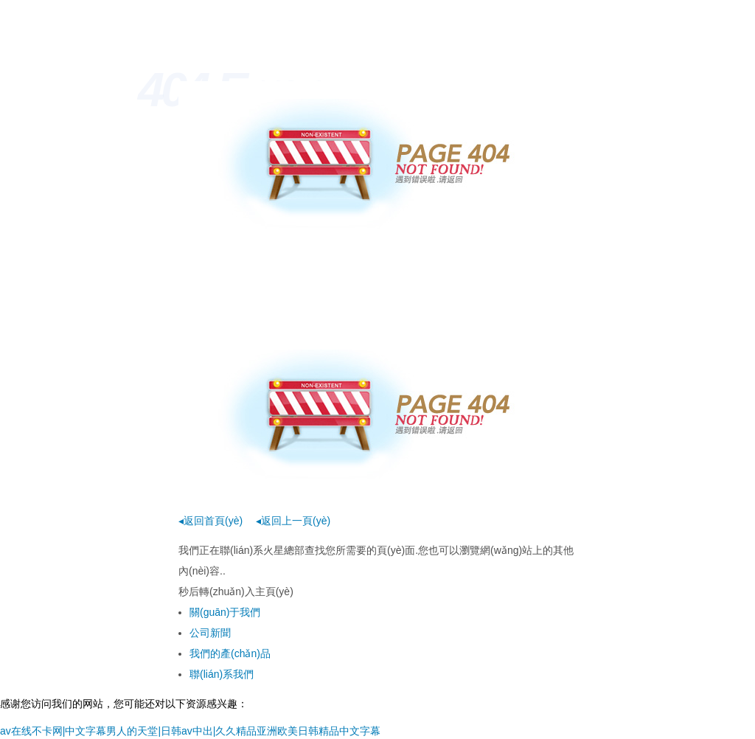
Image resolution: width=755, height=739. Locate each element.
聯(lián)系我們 (221, 674)
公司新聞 (210, 633)
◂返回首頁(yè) (210, 521)
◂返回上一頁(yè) (293, 521)
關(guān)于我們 (224, 612)
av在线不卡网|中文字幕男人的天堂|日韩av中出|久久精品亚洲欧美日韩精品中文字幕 (190, 731)
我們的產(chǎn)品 (230, 653)
